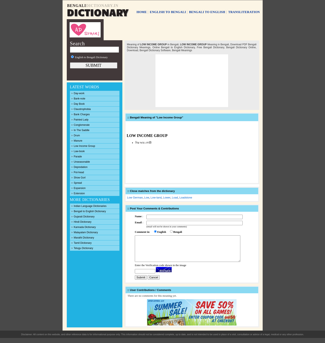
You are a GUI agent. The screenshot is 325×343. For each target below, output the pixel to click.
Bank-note (78, 98)
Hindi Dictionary (81, 221)
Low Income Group (83, 145)
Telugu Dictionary (82, 248)
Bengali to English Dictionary (88, 211)
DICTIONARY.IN (102, 6)
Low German (135, 197)
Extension (78, 193)
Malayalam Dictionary (84, 232)
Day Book (78, 103)
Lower (166, 197)
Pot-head (77, 172)
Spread (76, 182)
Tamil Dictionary (81, 242)
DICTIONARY (97, 12)
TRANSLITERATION (244, 12)
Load (175, 197)
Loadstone (185, 197)
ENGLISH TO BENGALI (168, 12)
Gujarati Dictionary (83, 216)
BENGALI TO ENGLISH (207, 12)
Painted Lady (80, 119)
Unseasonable (80, 161)
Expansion (78, 188)
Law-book (78, 151)
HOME (141, 12)
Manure (76, 140)
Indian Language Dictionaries (89, 206)
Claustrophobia (81, 109)
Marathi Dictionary (82, 237)
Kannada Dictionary (83, 227)
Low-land (156, 197)
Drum (75, 135)
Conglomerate (80, 124)
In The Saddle (80, 130)
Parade (76, 156)
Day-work (77, 93)
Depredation (79, 167)
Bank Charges (80, 114)
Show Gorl (78, 177)
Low (146, 197)
